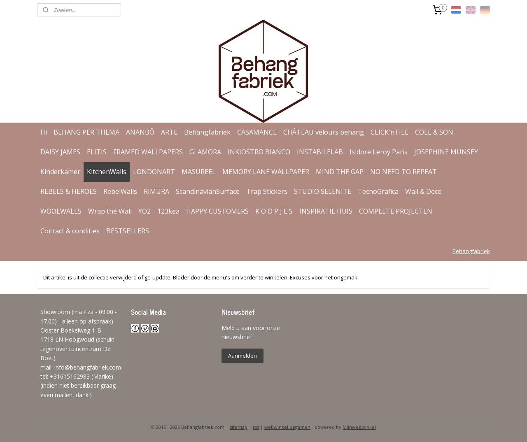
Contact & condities (70, 230)
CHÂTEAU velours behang (323, 132)
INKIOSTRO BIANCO (259, 151)
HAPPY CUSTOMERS (217, 211)
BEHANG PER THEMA (86, 132)
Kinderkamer (60, 171)
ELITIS (97, 151)
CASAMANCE (257, 132)
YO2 (144, 211)
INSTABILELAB (320, 151)
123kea (168, 211)
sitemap (238, 427)
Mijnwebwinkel (359, 427)
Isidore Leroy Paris (379, 151)
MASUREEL (199, 171)
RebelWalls (120, 191)
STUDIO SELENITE (322, 191)
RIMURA (156, 191)
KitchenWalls (106, 171)
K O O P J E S (274, 211)
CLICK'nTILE (389, 132)
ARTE (169, 132)
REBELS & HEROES (68, 191)
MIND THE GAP (340, 171)
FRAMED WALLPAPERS (148, 151)
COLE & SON (434, 132)
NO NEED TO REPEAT (403, 171)
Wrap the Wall (110, 211)
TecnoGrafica (378, 191)
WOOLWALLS (61, 211)
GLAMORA (205, 151)
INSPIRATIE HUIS (325, 211)
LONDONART (154, 171)
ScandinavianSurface (208, 191)
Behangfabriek (207, 132)
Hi (43, 132)
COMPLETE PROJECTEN (395, 211)
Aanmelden (242, 355)
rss (256, 427)
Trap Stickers (266, 191)
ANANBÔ (140, 132)
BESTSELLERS (127, 230)
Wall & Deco (423, 191)
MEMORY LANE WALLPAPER (265, 171)
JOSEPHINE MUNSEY (446, 151)
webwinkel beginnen (287, 427)
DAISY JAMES (60, 151)
